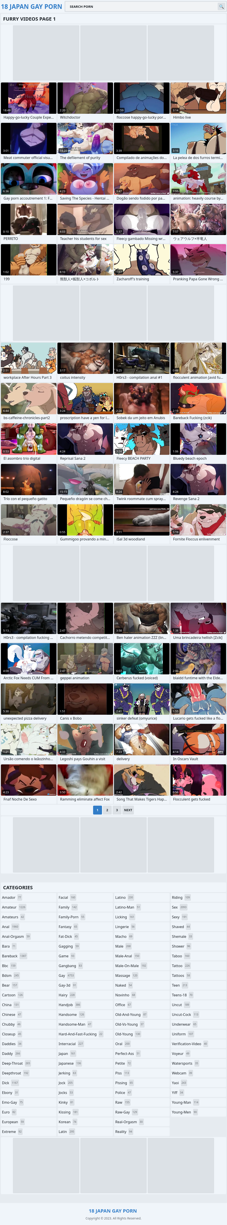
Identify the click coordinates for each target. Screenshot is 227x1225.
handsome (72, 1014)
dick (10, 1083)
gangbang (71, 965)
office (123, 1004)
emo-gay (13, 1102)
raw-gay (126, 1112)
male (123, 946)
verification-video (190, 1043)
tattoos (181, 975)
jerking (68, 1073)
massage (126, 975)
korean (68, 1122)
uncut (181, 1004)
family (68, 907)
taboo (181, 956)
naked (124, 985)
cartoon (13, 995)
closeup (12, 1034)
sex (180, 907)
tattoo (181, 965)
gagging (69, 946)
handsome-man (75, 1024)
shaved (181, 926)
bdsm (11, 975)
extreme (12, 1131)
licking (125, 917)
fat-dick (69, 936)
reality (124, 1131)
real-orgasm (129, 1122)
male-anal (127, 956)
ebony (10, 1092)
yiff (178, 1092)
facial (67, 897)
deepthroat (15, 1073)
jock (66, 1083)
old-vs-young (130, 1024)
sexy (180, 917)
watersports (185, 1063)
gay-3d (68, 985)
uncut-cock (186, 1014)
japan (67, 1053)
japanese (70, 1063)
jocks (66, 1092)
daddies (12, 1043)
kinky (67, 1102)
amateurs (13, 917)
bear (10, 985)
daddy (11, 1053)
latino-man (128, 907)
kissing (69, 1112)
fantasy (68, 926)
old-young (128, 1034)
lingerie (125, 926)
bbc (9, 965)
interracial (71, 1043)
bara (9, 946)
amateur (14, 907)
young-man (186, 1102)
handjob (70, 1004)
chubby (12, 1024)
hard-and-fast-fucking (81, 1034)
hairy (67, 995)
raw (123, 1102)
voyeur (181, 1053)
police (123, 1092)
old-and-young (131, 1014)
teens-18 (183, 995)
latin (67, 1131)
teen (180, 985)
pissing (124, 1083)
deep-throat (16, 1063)
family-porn (72, 917)
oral (123, 1043)
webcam (182, 1073)
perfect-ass (128, 1053)
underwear (185, 1024)
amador (12, 897)
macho (124, 936)
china (11, 1004)
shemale (182, 936)
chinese (12, 1014)
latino (124, 897)
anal (10, 926)
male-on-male (131, 965)
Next (128, 810)
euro (9, 1112)
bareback (14, 956)
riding (181, 897)
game (67, 956)
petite (123, 1063)
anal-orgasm (16, 936)
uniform (183, 1034)
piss (122, 1073)
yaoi (179, 1083)
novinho (125, 995)
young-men (185, 1112)
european (13, 1122)
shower (181, 946)
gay (67, 975)
